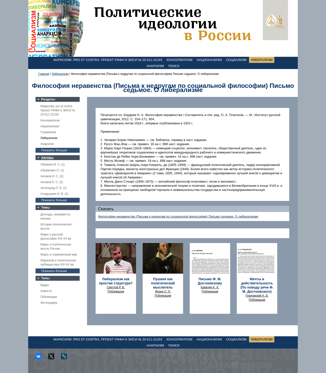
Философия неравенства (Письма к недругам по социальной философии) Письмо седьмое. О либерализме (178, 216)
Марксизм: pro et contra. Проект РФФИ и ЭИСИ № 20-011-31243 (107, 60)
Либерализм (261, 60)
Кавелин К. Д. (210, 287)
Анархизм (155, 66)
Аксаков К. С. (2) (51, 182)
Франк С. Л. (163, 291)
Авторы (47, 157)
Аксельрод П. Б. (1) (53, 188)
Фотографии (48, 302)
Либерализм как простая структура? (116, 281)
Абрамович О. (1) (52, 170)
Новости (46, 291)
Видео (44, 285)
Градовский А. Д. (257, 295)
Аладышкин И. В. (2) (54, 194)
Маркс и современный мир (58, 254)
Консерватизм (179, 60)
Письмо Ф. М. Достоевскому (210, 281)
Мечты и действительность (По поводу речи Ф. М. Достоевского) (256, 285)
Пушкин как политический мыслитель (163, 283)
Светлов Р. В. (116, 287)
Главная (43, 74)
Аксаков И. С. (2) (51, 176)
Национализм (209, 60)
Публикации (48, 297)
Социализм (236, 60)
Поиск (174, 66)
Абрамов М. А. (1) (52, 164)
